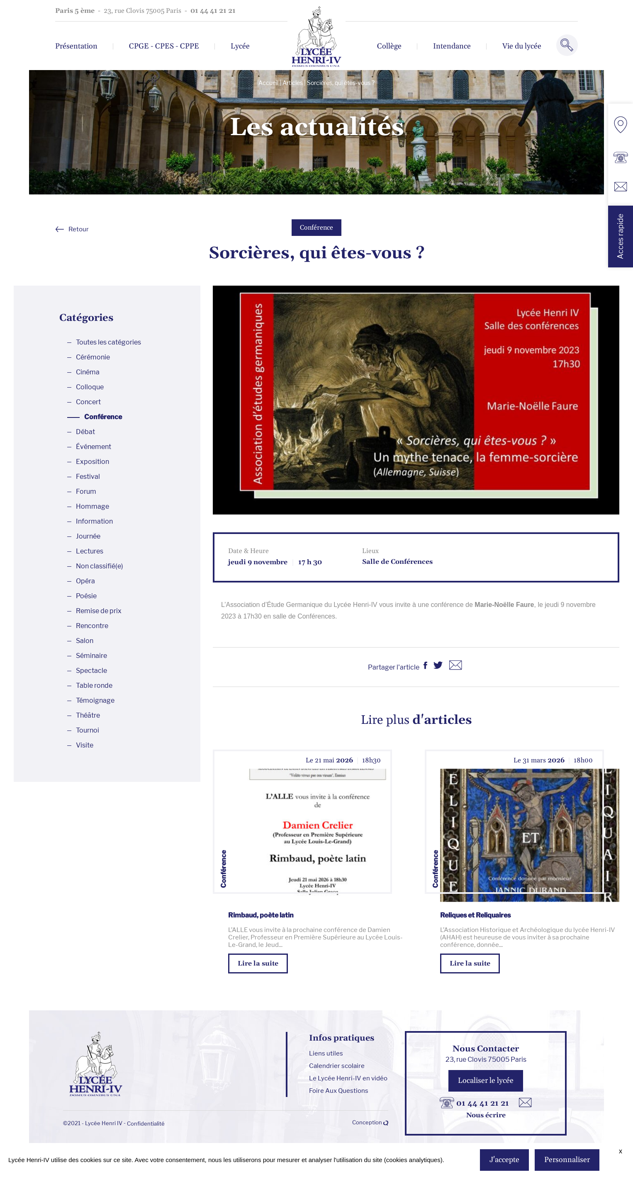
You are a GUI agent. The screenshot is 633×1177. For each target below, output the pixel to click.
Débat (85, 432)
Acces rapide (620, 236)
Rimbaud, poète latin (261, 915)
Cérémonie (93, 357)
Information (94, 521)
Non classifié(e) (99, 566)
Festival (88, 477)
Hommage (92, 506)
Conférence (316, 227)
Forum (86, 491)
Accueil (268, 82)
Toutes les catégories (108, 342)
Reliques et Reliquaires (475, 915)
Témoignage (95, 700)
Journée (88, 536)
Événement (93, 447)
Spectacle (91, 671)
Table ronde (94, 685)
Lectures (89, 551)
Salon (84, 641)
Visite (84, 745)
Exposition (92, 462)
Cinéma (88, 372)
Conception (370, 1122)
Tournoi (87, 730)
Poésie (86, 596)
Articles (292, 82)
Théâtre (88, 715)
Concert (88, 402)
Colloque (90, 387)
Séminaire (91, 656)
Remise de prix (99, 611)
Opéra (85, 581)
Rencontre (92, 626)
